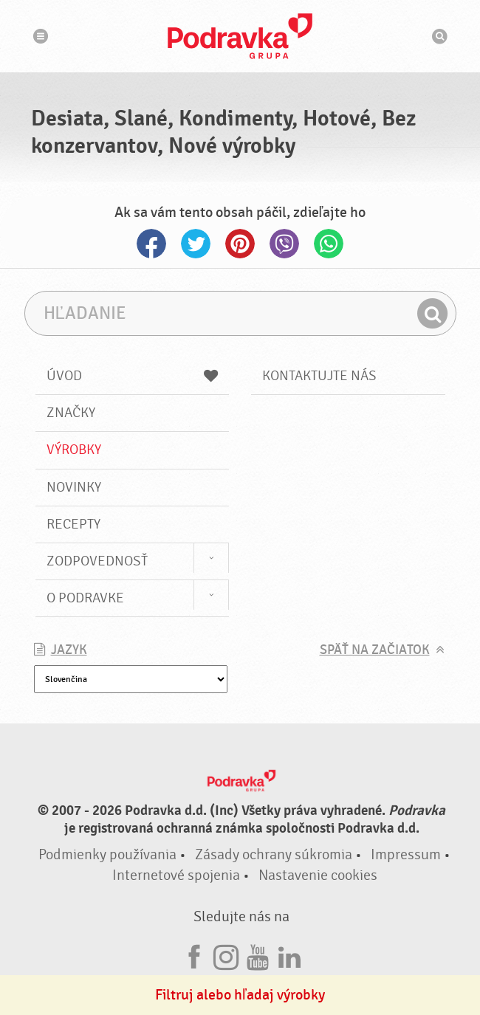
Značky (71, 413)
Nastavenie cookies (317, 875)
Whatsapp (328, 243)
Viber (284, 243)
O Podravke (85, 598)
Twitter (195, 243)
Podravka (240, 36)
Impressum (406, 854)
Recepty (73, 524)
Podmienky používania (107, 854)
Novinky (74, 487)
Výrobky (74, 449)
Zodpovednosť (97, 561)
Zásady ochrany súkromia (273, 854)
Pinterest (240, 243)
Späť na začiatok (375, 650)
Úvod (133, 376)
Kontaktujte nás (319, 376)
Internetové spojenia (176, 875)
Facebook (151, 243)
